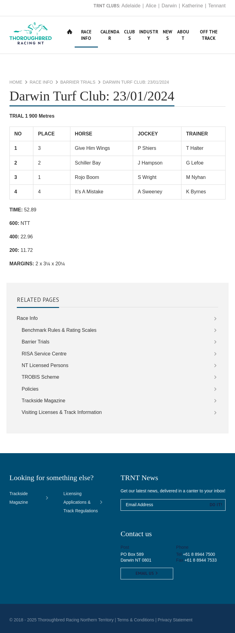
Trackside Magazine (43, 400)
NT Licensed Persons (45, 365)
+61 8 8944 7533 (201, 560)
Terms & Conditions (135, 619)
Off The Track (209, 35)
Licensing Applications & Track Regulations (80, 502)
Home (70, 31)
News (167, 35)
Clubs (129, 35)
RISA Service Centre (44, 353)
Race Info (86, 35)
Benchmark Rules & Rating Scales (59, 330)
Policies (30, 389)
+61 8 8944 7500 (199, 554)
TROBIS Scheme (40, 377)
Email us (147, 573)
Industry (148, 35)
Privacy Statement (175, 619)
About (183, 35)
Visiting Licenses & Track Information (62, 412)
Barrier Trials (77, 82)
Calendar (109, 35)
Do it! (216, 504)
